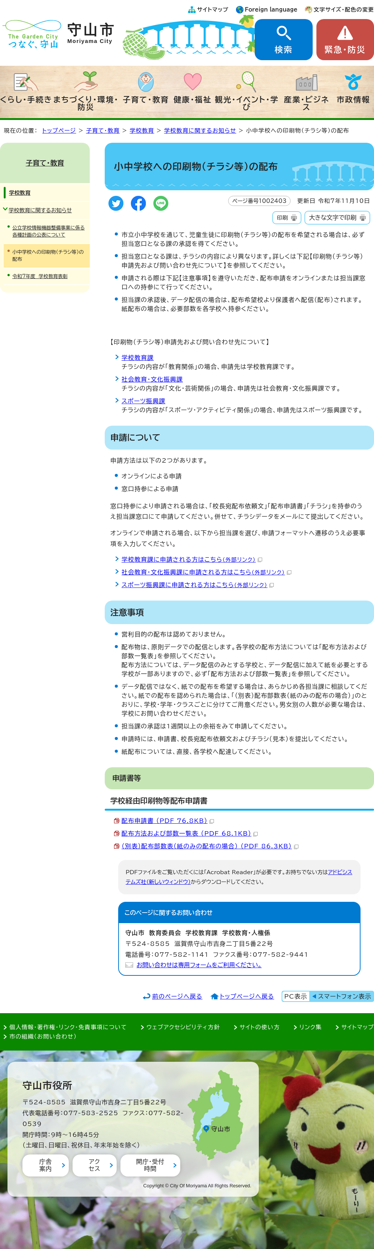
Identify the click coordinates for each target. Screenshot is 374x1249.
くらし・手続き (26, 99)
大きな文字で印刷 (332, 217)
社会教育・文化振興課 (152, 379)
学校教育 (142, 130)
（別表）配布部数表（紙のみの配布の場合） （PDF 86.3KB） (210, 846)
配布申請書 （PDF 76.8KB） (168, 821)
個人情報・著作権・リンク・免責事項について (68, 1027)
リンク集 (311, 1027)
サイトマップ (213, 9)
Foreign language (271, 9)
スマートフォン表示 (344, 996)
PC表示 (295, 996)
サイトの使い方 (260, 1027)
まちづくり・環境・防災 (86, 103)
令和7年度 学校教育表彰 (40, 276)
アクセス (94, 1165)
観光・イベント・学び (247, 103)
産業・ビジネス (306, 103)
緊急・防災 (345, 50)
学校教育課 (138, 358)
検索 (283, 50)
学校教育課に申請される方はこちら (192, 559)
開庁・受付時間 (150, 1165)
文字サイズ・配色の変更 (344, 9)
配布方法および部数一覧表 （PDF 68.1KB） (190, 833)
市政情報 (353, 99)
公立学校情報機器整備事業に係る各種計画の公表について (48, 231)
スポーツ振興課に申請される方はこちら (198, 585)
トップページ (59, 130)
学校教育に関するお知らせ (200, 130)
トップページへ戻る (247, 996)
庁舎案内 (45, 1165)
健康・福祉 (193, 99)
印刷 (282, 217)
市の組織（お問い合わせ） (43, 1036)
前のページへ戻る (177, 996)
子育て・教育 (146, 99)
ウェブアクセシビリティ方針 (183, 1027)
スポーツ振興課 (143, 401)
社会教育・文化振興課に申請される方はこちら (206, 572)
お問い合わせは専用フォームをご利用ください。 (199, 965)
